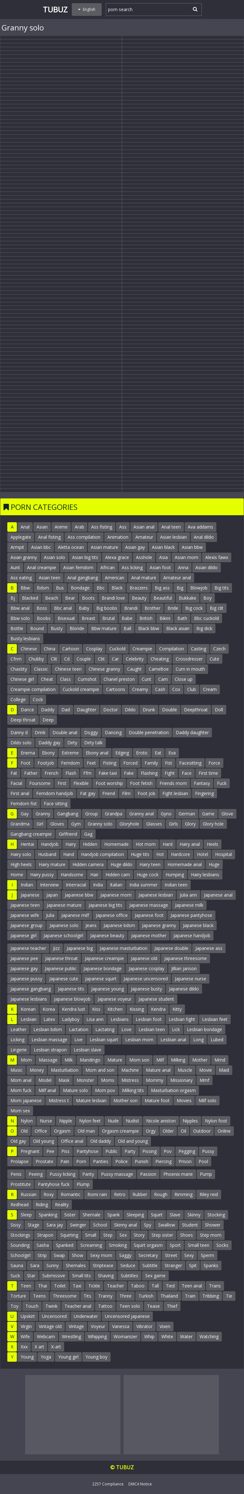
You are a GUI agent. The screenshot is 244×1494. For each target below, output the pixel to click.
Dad (65, 710)
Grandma (20, 824)
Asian (42, 527)
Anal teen (171, 527)
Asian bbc (41, 547)
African (107, 567)
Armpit (17, 547)
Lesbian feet (214, 1019)
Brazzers (139, 588)
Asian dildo (206, 567)
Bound (37, 628)
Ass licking (132, 567)
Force (214, 763)
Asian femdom (78, 567)
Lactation (78, 1029)
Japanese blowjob (72, 999)
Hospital (223, 854)
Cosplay (94, 649)
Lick (176, 1029)
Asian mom (186, 557)
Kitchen (115, 1009)
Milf (160, 1060)
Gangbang (67, 814)
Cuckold (117, 649)
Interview (49, 885)
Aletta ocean (71, 547)
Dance (27, 710)
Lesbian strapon (50, 1050)
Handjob (49, 844)
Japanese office (112, 915)
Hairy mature (52, 864)
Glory (190, 824)
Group (91, 814)
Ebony (48, 753)
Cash (160, 689)
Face (187, 773)
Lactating (104, 1029)
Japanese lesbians (28, 999)
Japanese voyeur (115, 999)
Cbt (101, 659)
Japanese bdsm (119, 925)
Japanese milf (75, 915)
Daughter (86, 710)
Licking (17, 1040)
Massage (48, 1060)
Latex (49, 1019)
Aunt (15, 567)
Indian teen (176, 885)
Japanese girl (23, 935)
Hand (68, 854)
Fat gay (87, 793)
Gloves (57, 824)
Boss (42, 608)
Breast (88, 618)
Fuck (222, 783)
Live (78, 1040)
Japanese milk (189, 905)
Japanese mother (148, 935)
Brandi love (113, 598)
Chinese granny (104, 669)
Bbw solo (20, 618)
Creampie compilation (33, 689)
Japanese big (80, 948)
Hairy (70, 844)
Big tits (221, 588)
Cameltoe (159, 669)
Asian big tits (85, 557)
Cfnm (16, 659)
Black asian (177, 628)
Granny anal (141, 814)
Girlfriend (68, 834)
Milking (178, 1060)
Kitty (177, 1009)
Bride (172, 608)
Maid (224, 1070)
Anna (183, 567)
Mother (199, 1060)
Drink (40, 732)
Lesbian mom (139, 1040)
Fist (168, 763)
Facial (16, 783)
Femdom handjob (54, 793)
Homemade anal (184, 864)
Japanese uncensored (146, 979)
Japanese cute (63, 979)
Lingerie (18, 1050)
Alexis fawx (216, 557)
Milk (68, 1060)
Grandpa (113, 814)
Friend (108, 793)
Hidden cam (117, 875)
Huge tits (140, 854)
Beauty (139, 598)
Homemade (116, 844)
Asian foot (160, 567)
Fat (13, 773)
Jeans (91, 925)
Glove (227, 814)
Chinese (29, 649)
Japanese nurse (190, 979)
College (18, 699)
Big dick (204, 628)
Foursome (40, 783)
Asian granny (23, 557)
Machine (130, 1070)
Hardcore (180, 854)
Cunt (146, 679)
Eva (172, 753)
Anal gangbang (82, 578)
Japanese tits (71, 989)
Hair (94, 875)
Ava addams (200, 527)
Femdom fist (23, 803)
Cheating (160, 659)
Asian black (163, 547)
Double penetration (149, 732)
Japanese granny (159, 925)
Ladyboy (70, 1019)
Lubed (217, 1040)
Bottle (16, 628)
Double (169, 710)
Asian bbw (192, 547)
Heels (212, 844)
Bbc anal (63, 608)
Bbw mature (104, 628)
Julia (50, 915)
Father (30, 773)
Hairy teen (149, 864)
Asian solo (54, 557)
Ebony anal (97, 753)
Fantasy (202, 783)
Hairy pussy (42, 875)
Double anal (64, 732)
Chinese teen (68, 669)
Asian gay (135, 547)
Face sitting (55, 803)
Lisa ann (95, 1019)
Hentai (27, 844)
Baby (84, 608)
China (49, 649)
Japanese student (156, 999)
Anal (25, 527)
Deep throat (23, 720)
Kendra (158, 1009)
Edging (122, 753)
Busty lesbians (25, 638)
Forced (130, 763)
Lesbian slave (87, 1050)
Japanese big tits (105, 905)
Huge (214, 864)
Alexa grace (117, 557)
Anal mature (143, 578)
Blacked (30, 598)
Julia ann (188, 895)
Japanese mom (116, 895)
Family (151, 763)
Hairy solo (20, 854)
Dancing (113, 732)
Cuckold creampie (81, 689)
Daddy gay (49, 743)
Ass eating (21, 578)
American (114, 578)
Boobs (44, 618)
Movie (205, 1070)
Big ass (162, 588)
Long (198, 1040)
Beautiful (162, 598)
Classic (41, 669)
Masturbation (64, 1070)
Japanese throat (61, 958)
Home (16, 875)
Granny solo (100, 824)
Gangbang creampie (31, 834)
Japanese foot (149, 915)
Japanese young (107, 989)
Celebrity (135, 659)
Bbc (101, 588)
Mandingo (90, 1060)
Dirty (72, 743)
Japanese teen (25, 905)
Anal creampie (41, 567)
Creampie (142, 649)
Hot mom (146, 844)
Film (126, 793)
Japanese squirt (101, 979)
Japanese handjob (191, 935)
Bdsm (43, 588)
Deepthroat (196, 710)
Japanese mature (64, 905)
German (187, 814)
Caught (134, 669)
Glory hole (213, 824)
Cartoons (115, 689)
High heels (21, 864)
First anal (19, 793)
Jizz (56, 948)
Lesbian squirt (104, 1040)
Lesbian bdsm (47, 1029)
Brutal (108, 618)
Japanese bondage (103, 968)
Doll (219, 710)
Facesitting (190, 763)
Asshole (144, 557)
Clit (54, 659)
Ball (127, 628)
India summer (143, 885)
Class (65, 679)
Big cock (194, 608)
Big (180, 588)
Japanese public (61, 968)
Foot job (146, 793)
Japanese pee (24, 958)
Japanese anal (218, 895)
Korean (28, 1009)
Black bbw (148, 628)
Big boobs (106, 608)
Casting (198, 649)
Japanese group (26, 925)
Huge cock (148, 875)
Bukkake (187, 598)
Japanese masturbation (123, 948)
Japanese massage (148, 905)
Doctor (110, 710)
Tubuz (55, 9)
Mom (26, 1060)
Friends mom (173, 783)
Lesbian (29, 1019)
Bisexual (66, 618)
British (145, 618)
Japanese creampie (104, 958)
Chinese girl (22, 679)
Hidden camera (88, 864)
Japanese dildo (184, 989)
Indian (27, 885)
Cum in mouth (190, 669)
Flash (70, 773)
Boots (88, 598)
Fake (129, 773)
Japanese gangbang (30, 989)
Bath (182, 618)
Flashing (149, 773)
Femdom (70, 763)
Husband (47, 854)
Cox (176, 689)
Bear (70, 598)
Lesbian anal (173, 1040)
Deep (48, 720)
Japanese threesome (185, 958)
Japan (52, 895)
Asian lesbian (173, 537)
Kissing (137, 1009)
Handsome (72, 875)
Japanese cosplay (146, 968)
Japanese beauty (107, 935)
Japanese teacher (28, 948)
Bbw (25, 588)
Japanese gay (24, 968)
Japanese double (171, 948)
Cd (67, 659)
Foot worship (109, 783)
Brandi (131, 608)
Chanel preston (119, 679)
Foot (25, 763)
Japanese (30, 895)
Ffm (87, 773)
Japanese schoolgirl (63, 935)
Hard (168, 844)
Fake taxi (107, 773)
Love (126, 1029)
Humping (175, 875)
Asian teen (49, 578)
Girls (173, 824)
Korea (49, 1009)
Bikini (164, 618)
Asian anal (143, 527)
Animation (117, 537)
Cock (38, 699)
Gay (25, 814)
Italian (116, 885)
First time (208, 773)
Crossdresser (189, 659)
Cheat (47, 679)
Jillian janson (184, 968)
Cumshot (87, 679)
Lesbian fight (182, 1019)
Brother (152, 608)
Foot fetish (141, 783)
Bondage (80, 588)
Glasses (154, 824)
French (51, 773)
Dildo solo (20, 743)
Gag (88, 834)
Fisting (109, 763)
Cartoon (70, 649)
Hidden (90, 844)
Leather (18, 1029)
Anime (61, 527)
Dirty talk (93, 743)
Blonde (77, 628)
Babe (127, 618)
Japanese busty (146, 989)
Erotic (142, 753)
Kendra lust (73, 1009)
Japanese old (144, 958)
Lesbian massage (49, 1040)
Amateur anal (177, 578)
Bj (12, 598)
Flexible (81, 783)
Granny (43, 814)
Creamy (140, 689)
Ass (122, 527)
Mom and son (99, 1070)
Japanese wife (24, 915)
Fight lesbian (175, 793)
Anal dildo (204, 537)
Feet (91, 763)
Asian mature (104, 547)
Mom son (139, 1060)
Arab (79, 527)
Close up (184, 679)
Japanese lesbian (156, 895)
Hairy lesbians (205, 875)
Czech (219, 649)
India (98, 885)
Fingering (204, 793)
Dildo (130, 710)
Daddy (47, 710)
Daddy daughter (192, 732)
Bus (60, 588)
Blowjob (198, 588)
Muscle (185, 1070)
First (62, 783)
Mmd (219, 1060)
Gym (76, 824)
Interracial (76, 885)
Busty (57, 628)
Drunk (149, 710)
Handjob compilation (102, 854)
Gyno (166, 814)
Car (115, 659)
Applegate (20, 537)
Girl (40, 824)
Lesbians (120, 1019)
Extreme (70, 753)
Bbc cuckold (206, 618)
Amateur (144, 537)
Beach (51, 598)
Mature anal (158, 1070)
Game (208, 814)
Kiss (96, 1009)
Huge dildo (121, 864)
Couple (84, 659)
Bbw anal (20, 608)
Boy (207, 598)
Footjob (45, 763)
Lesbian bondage (204, 1029)
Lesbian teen (152, 1029)
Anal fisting (49, 537)
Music (16, 1070)
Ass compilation (84, 537)
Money (37, 1070)
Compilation (171, 649)
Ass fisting (101, 527)
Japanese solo (64, 925)
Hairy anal (190, 844)
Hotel (202, 854)
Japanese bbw (79, 895)
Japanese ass (208, 948)
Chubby (36, 659)
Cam (163, 679)
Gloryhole (129, 824)
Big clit (216, 608)
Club (191, 689)
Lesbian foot (149, 1019)
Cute (214, 659)
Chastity (18, 669)
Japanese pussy (26, 979)
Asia (163, 557)
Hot (160, 854)
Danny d (19, 732)
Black (117, 588)
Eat (158, 753)
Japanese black (198, 925)
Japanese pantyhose (191, 915)
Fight (170, 773)
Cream (210, 689)
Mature (114, 1060)
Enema (28, 753)
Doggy (91, 732)
